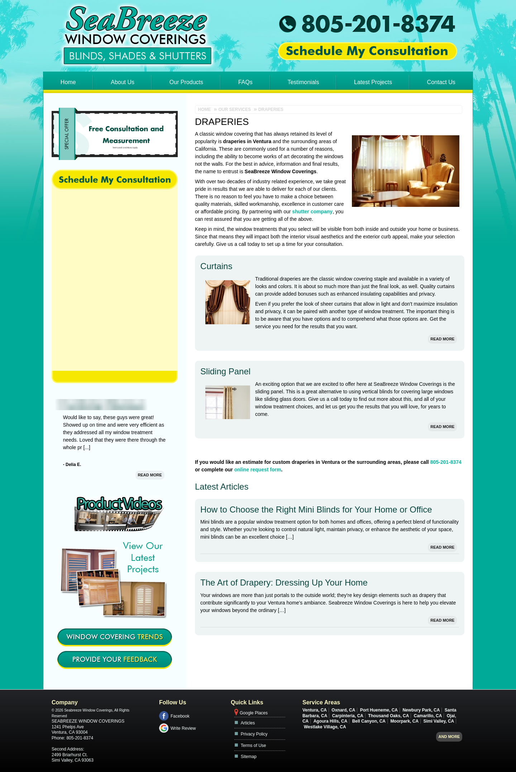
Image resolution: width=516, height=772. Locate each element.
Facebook (180, 716)
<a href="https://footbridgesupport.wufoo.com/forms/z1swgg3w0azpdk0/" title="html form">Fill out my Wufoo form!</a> (114, 280)
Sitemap (249, 756)
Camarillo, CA (428, 715)
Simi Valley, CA (438, 721)
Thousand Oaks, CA (388, 715)
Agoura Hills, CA (331, 721)
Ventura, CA (314, 710)
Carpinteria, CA (347, 715)
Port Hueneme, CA (379, 710)
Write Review (183, 728)
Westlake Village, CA (325, 726)
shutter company (312, 211)
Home (68, 82)
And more (449, 736)
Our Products (186, 82)
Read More (442, 339)
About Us (122, 82)
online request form (257, 469)
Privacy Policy (254, 734)
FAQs (245, 82)
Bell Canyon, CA (369, 721)
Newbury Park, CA (421, 710)
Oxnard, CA (343, 710)
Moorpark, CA (404, 721)
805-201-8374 (446, 462)
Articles (248, 722)
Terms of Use (253, 745)
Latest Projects (373, 82)
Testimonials (303, 82)
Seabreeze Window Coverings (88, 721)
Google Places (254, 712)
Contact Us (441, 82)
